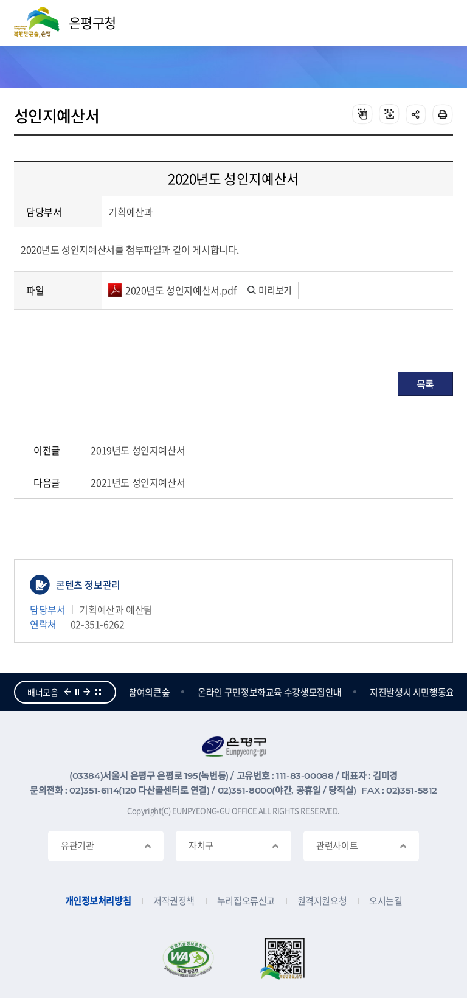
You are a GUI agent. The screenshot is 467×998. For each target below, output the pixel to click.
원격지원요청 (322, 901)
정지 (77, 692)
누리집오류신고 (246, 901)
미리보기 (269, 290)
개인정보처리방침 (98, 901)
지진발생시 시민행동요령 (417, 692)
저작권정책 (174, 901)
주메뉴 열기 (438, 23)
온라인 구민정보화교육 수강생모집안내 (271, 692)
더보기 (98, 692)
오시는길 (385, 901)
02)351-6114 (94, 790)
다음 (87, 692)
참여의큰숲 (150, 692)
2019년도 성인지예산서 (138, 450)
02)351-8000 (245, 790)
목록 (425, 383)
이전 (67, 692)
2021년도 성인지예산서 (138, 482)
